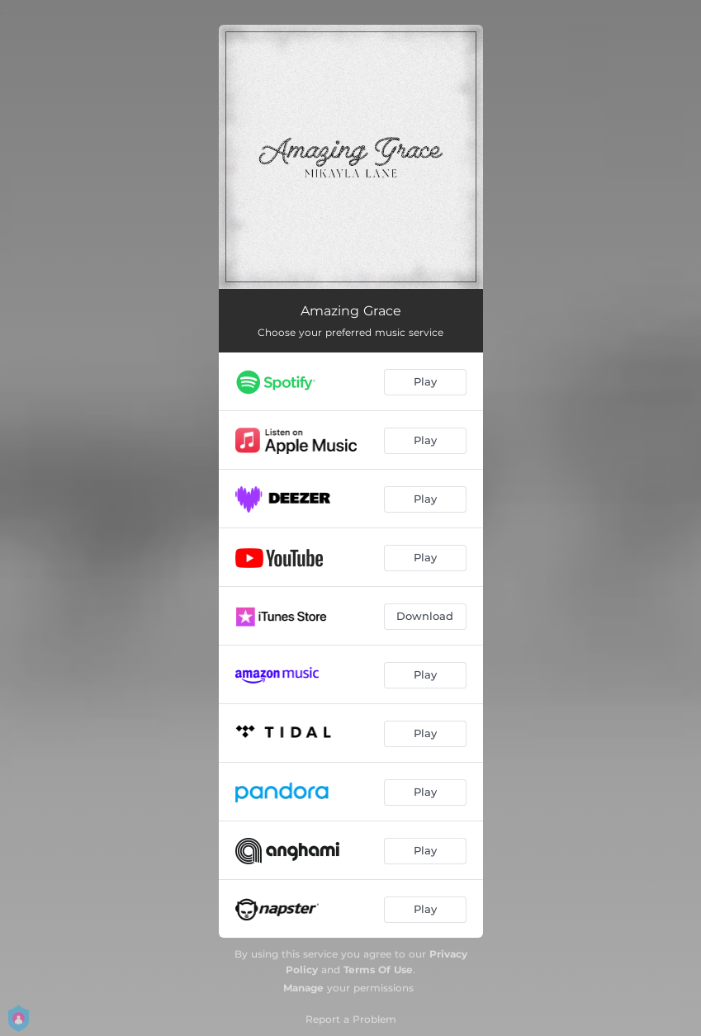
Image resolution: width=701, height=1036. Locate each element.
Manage (303, 988)
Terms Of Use (378, 969)
